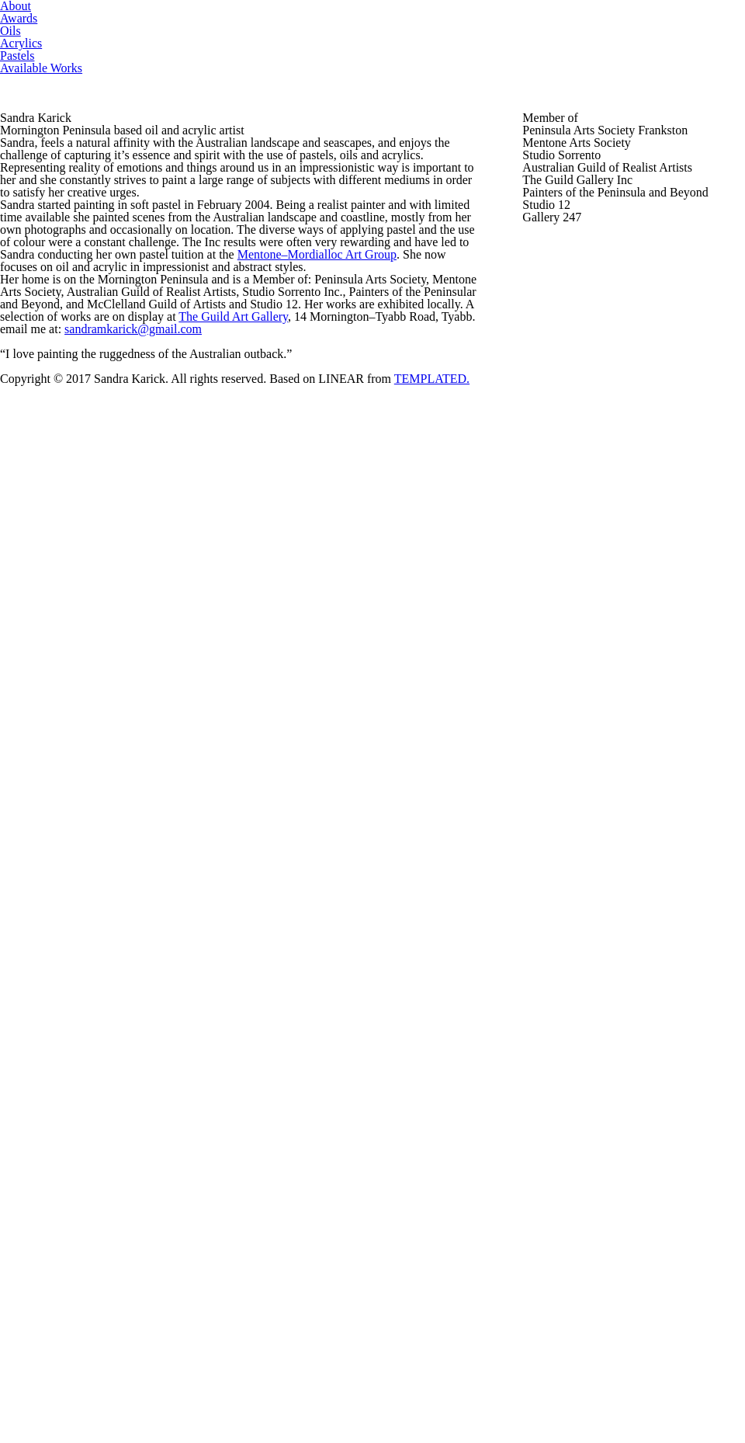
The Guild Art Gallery (354, 871)
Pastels (479, 31)
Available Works (619, 31)
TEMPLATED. (579, 1394)
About (85, 31)
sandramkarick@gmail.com (145, 987)
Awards (185, 31)
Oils (276, 31)
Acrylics (371, 31)
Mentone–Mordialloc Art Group (84, 749)
